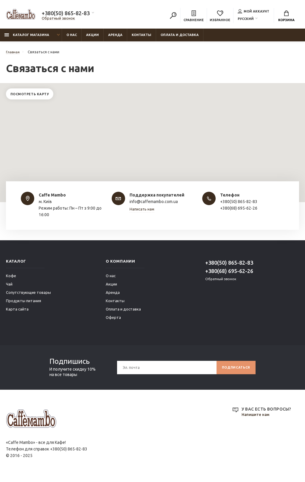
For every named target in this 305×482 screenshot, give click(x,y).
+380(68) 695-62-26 (229, 274)
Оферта (113, 320)
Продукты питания (23, 304)
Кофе (11, 279)
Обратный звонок (58, 19)
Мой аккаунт (253, 12)
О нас (71, 38)
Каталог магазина (26, 38)
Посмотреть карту (32, 98)
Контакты (141, 38)
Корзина (286, 16)
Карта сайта (17, 312)
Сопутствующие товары (28, 295)
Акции (92, 38)
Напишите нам (257, 417)
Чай (9, 287)
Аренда (115, 38)
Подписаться (234, 370)
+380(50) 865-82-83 (66, 14)
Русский (246, 19)
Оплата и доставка (180, 38)
